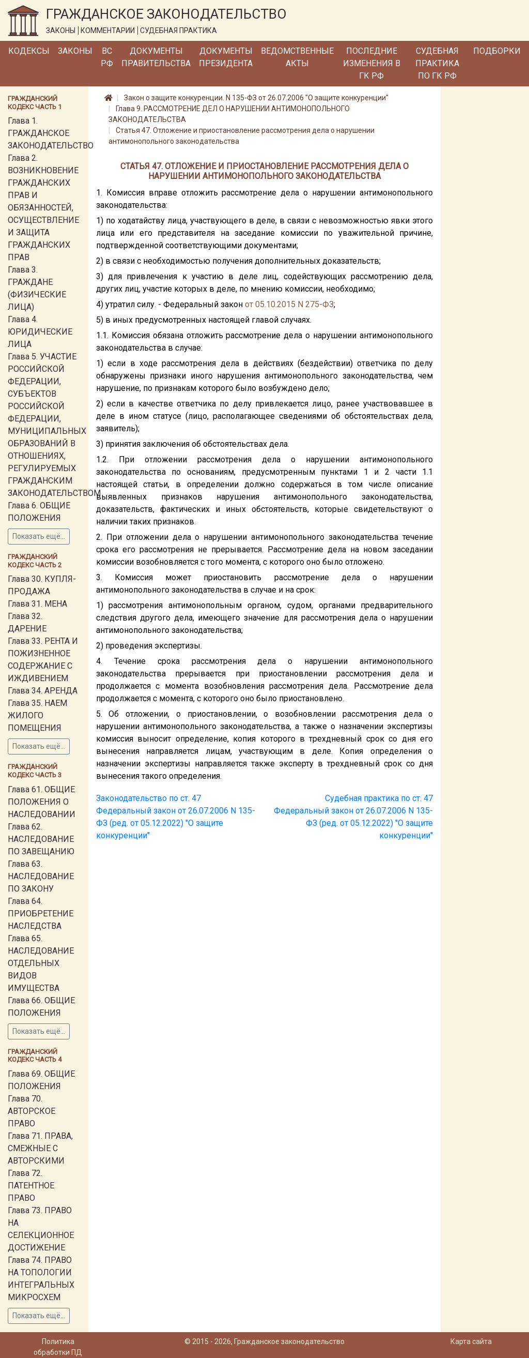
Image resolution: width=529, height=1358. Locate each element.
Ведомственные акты (297, 57)
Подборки (497, 51)
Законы (75, 51)
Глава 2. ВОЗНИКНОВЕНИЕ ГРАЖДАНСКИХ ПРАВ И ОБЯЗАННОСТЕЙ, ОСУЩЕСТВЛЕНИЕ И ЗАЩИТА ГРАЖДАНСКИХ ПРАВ (43, 207)
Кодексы (29, 51)
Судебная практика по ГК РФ (437, 63)
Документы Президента (226, 57)
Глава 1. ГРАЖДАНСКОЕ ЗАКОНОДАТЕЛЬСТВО (51, 133)
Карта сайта (471, 1341)
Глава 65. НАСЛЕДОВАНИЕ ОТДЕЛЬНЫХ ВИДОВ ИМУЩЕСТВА (41, 963)
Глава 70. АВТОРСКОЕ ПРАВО (31, 1111)
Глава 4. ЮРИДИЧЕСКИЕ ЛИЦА (40, 331)
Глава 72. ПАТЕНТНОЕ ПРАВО (31, 1185)
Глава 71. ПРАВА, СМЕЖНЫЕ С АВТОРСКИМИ (40, 1148)
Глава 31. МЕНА (37, 604)
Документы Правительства (156, 57)
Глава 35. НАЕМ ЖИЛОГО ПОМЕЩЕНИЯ (37, 715)
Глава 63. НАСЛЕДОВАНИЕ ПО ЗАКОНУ (41, 876)
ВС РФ (107, 57)
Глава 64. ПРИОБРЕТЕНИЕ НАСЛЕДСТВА (40, 913)
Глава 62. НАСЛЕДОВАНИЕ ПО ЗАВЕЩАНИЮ (41, 839)
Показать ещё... (38, 536)
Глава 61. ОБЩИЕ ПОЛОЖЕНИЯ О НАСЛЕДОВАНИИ (41, 801)
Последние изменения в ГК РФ (371, 63)
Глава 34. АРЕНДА (42, 691)
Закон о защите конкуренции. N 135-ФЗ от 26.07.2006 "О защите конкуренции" (256, 98)
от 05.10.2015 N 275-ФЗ (289, 304)
